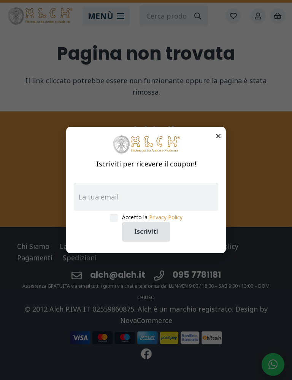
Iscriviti (146, 231)
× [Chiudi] (218, 136)
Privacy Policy (165, 217)
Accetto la (152, 217)
